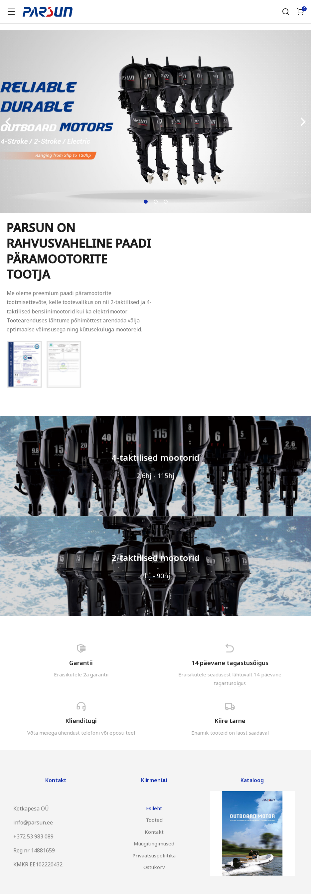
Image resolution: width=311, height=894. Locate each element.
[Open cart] (300, 12)
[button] (146, 202)
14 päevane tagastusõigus (230, 663)
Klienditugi (81, 721)
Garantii (81, 663)
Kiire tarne (230, 721)
